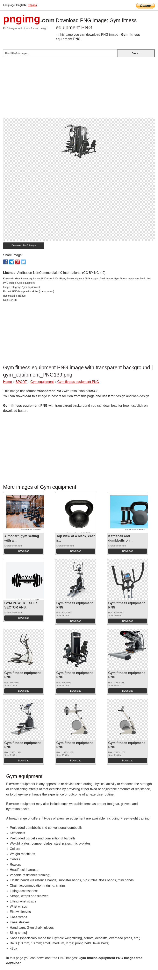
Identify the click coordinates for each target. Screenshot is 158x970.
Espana (32, 5)
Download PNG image (24, 245)
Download (23, 551)
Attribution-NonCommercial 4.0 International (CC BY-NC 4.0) (61, 272)
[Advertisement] (79, 89)
